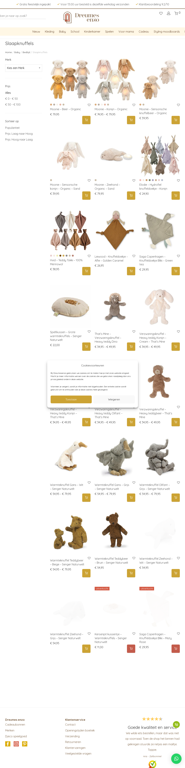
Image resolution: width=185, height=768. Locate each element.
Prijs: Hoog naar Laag (19, 139)
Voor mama (126, 31)
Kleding (49, 31)
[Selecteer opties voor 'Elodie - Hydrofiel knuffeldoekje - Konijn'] (176, 195)
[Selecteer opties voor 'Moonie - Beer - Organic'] (86, 120)
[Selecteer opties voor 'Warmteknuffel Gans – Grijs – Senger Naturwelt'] (131, 497)
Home (8, 52)
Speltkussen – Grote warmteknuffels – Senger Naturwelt (66, 336)
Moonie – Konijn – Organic (111, 109)
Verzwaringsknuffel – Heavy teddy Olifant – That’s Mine (108, 413)
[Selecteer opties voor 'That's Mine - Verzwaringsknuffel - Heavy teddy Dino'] (131, 346)
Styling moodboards (167, 31)
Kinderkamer (92, 31)
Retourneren (73, 742)
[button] (131, 271)
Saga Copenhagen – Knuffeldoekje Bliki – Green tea (156, 260)
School (75, 31)
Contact (70, 724)
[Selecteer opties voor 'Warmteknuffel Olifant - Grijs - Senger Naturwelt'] (176, 497)
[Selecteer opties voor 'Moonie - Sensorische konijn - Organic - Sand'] (86, 195)
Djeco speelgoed (16, 736)
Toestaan (71, 399)
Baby (62, 31)
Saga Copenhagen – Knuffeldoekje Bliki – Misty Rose (155, 638)
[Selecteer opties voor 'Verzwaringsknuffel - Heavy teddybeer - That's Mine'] (176, 422)
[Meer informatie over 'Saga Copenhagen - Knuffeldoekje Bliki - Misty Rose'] (176, 649)
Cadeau (144, 31)
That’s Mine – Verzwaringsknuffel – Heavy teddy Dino (108, 337)
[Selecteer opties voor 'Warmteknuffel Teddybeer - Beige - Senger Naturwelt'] (86, 573)
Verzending (72, 736)
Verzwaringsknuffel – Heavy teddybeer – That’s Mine (155, 413)
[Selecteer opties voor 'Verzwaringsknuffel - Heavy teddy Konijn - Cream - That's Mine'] (176, 346)
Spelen (109, 31)
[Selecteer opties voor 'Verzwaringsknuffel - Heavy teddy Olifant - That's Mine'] (131, 422)
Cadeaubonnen (15, 724)
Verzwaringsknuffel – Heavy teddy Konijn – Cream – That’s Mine (152, 337)
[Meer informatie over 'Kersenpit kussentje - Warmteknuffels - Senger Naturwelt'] (131, 649)
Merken (9, 730)
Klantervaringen (75, 748)
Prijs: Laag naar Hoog (19, 133)
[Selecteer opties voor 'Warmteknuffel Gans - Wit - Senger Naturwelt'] (86, 497)
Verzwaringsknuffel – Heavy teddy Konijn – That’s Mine (63, 413)
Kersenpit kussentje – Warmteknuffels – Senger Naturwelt (111, 638)
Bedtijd (26, 52)
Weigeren (114, 399)
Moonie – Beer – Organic (65, 109)
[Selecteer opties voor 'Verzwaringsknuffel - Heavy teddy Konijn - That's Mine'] (86, 422)
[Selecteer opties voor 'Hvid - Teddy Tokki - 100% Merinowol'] (86, 271)
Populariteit (12, 127)
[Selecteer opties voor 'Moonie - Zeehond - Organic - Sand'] (131, 195)
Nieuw (36, 31)
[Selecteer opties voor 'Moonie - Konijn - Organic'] (131, 120)
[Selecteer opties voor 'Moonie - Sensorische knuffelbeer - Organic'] (176, 120)
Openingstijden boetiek (80, 730)
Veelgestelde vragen (78, 753)
